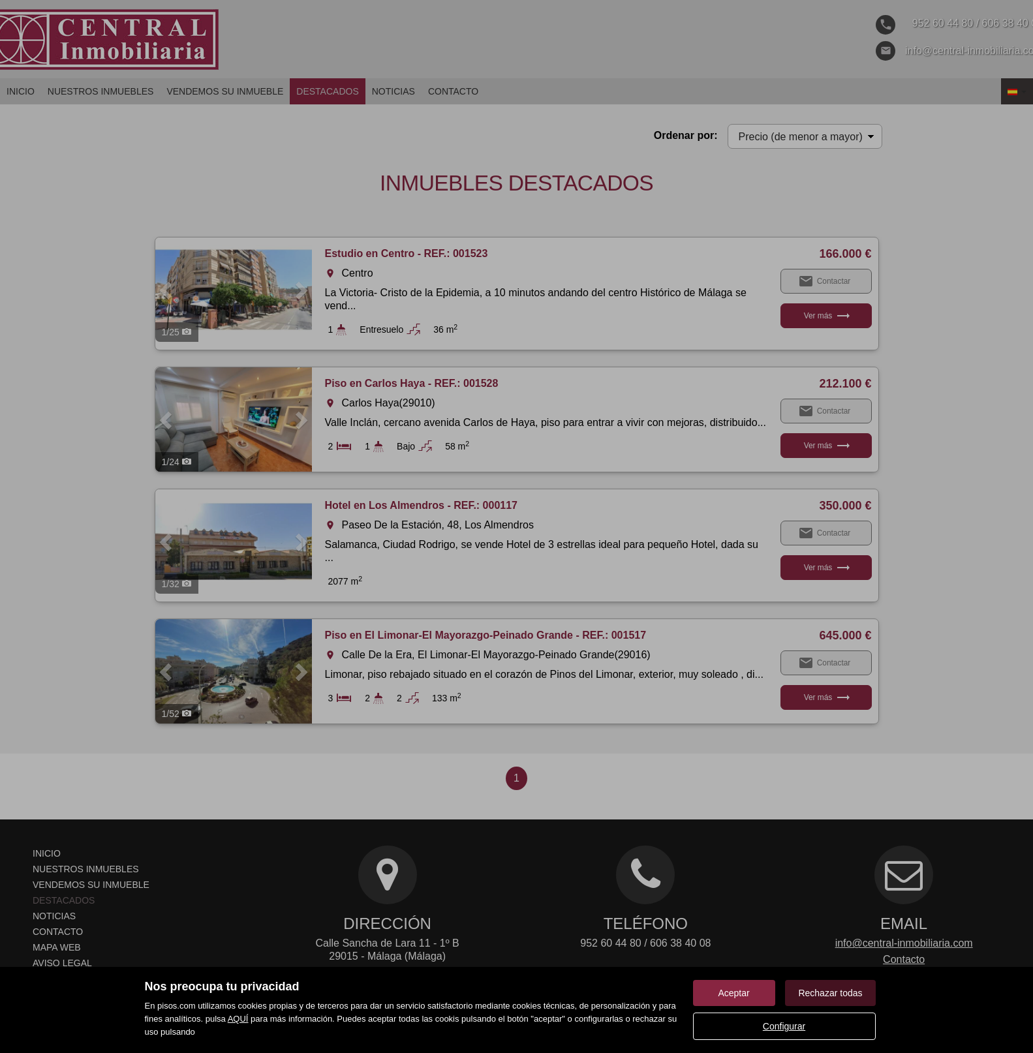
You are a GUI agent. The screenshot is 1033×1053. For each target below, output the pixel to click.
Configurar (784, 1026)
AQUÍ (238, 1019)
